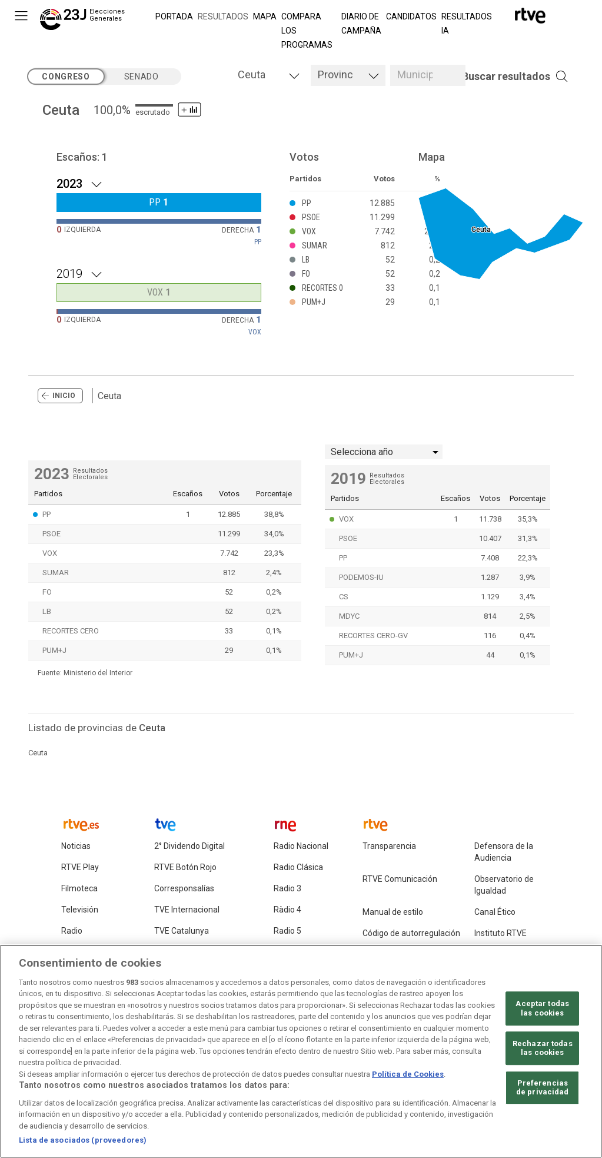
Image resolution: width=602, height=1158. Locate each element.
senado (141, 76)
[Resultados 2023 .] (158, 182)
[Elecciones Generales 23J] (84, 21)
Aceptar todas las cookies (542, 1014)
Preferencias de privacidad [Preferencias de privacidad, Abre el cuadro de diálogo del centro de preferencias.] (542, 1093)
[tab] (268, 75)
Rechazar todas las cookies (543, 1053)
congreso (65, 76)
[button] (497, 76)
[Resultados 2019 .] (158, 272)
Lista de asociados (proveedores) (83, 1146)
